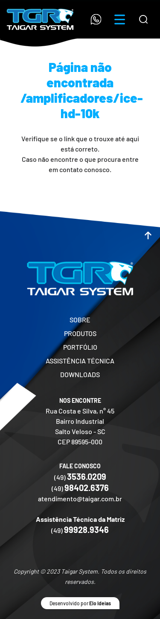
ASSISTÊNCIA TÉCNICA (80, 361)
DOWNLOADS (80, 374)
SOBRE (80, 319)
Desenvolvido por (80, 603)
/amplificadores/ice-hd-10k (81, 105)
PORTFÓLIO (80, 347)
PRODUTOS (80, 333)
